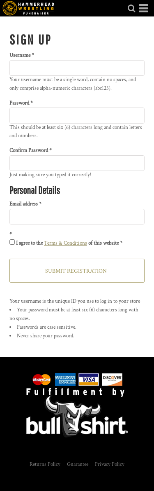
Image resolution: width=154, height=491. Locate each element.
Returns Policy (45, 464)
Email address (23, 204)
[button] (131, 8)
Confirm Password (28, 150)
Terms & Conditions (65, 243)
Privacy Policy (109, 464)
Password (19, 103)
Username (19, 55)
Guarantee (77, 464)
